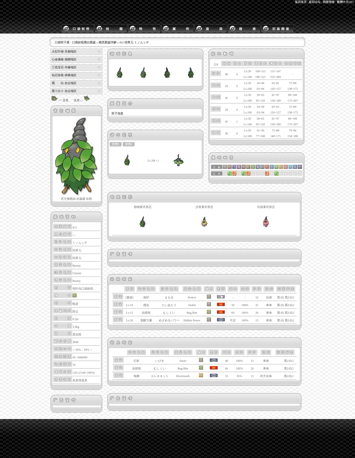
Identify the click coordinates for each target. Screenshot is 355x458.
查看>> (82, 100)
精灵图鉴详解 (107, 42)
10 (256, 297)
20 (256, 312)
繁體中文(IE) (345, 2)
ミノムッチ (79, 242)
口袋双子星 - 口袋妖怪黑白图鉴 (75, 42)
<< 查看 (60, 100)
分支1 (115, 144)
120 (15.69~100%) (83, 372)
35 (256, 305)
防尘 (75, 311)
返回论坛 (314, 2)
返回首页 (301, 2)
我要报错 (329, 2)
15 (256, 320)
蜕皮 (75, 304)
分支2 (128, 144)
